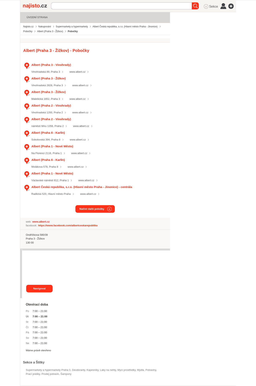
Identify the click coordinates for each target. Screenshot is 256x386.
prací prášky (33, 373)
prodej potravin (50, 373)
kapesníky (93, 369)
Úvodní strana (37, 17)
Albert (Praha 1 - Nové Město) (52, 146)
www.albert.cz (77, 71)
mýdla (140, 369)
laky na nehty (108, 369)
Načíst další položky (91, 208)
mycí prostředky (126, 369)
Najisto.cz (37, 6)
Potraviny (150, 369)
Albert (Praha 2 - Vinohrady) (51, 105)
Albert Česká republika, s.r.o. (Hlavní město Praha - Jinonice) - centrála (81, 187)
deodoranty (78, 369)
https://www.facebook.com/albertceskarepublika (67, 225)
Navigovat (39, 288)
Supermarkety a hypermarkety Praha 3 (48, 369)
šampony (65, 373)
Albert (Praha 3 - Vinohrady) (51, 64)
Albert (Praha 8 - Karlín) (48, 132)
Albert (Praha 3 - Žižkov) (48, 78)
